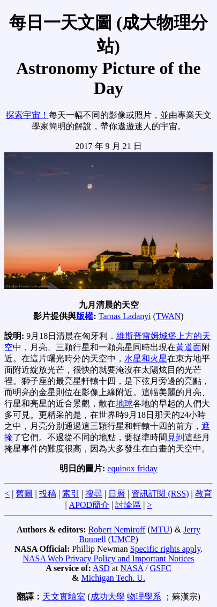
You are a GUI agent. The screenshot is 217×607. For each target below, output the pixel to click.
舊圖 (24, 493)
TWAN (168, 316)
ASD (101, 568)
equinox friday (132, 468)
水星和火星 (145, 358)
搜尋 (93, 493)
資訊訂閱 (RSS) (160, 493)
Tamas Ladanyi (125, 316)
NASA (131, 568)
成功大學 (108, 596)
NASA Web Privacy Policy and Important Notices (108, 558)
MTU (160, 529)
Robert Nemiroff (117, 529)
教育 (203, 493)
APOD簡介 (89, 504)
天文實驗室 (63, 596)
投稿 (47, 493)
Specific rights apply (165, 548)
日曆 (116, 493)
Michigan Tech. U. (113, 577)
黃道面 (188, 347)
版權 (84, 316)
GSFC (160, 568)
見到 (175, 437)
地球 (124, 403)
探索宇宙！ (27, 115)
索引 (70, 493)
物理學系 (144, 596)
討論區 (128, 504)
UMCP (123, 539)
